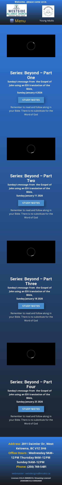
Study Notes (31, 99)
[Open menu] (18, 21)
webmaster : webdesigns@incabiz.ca (31, 473)
